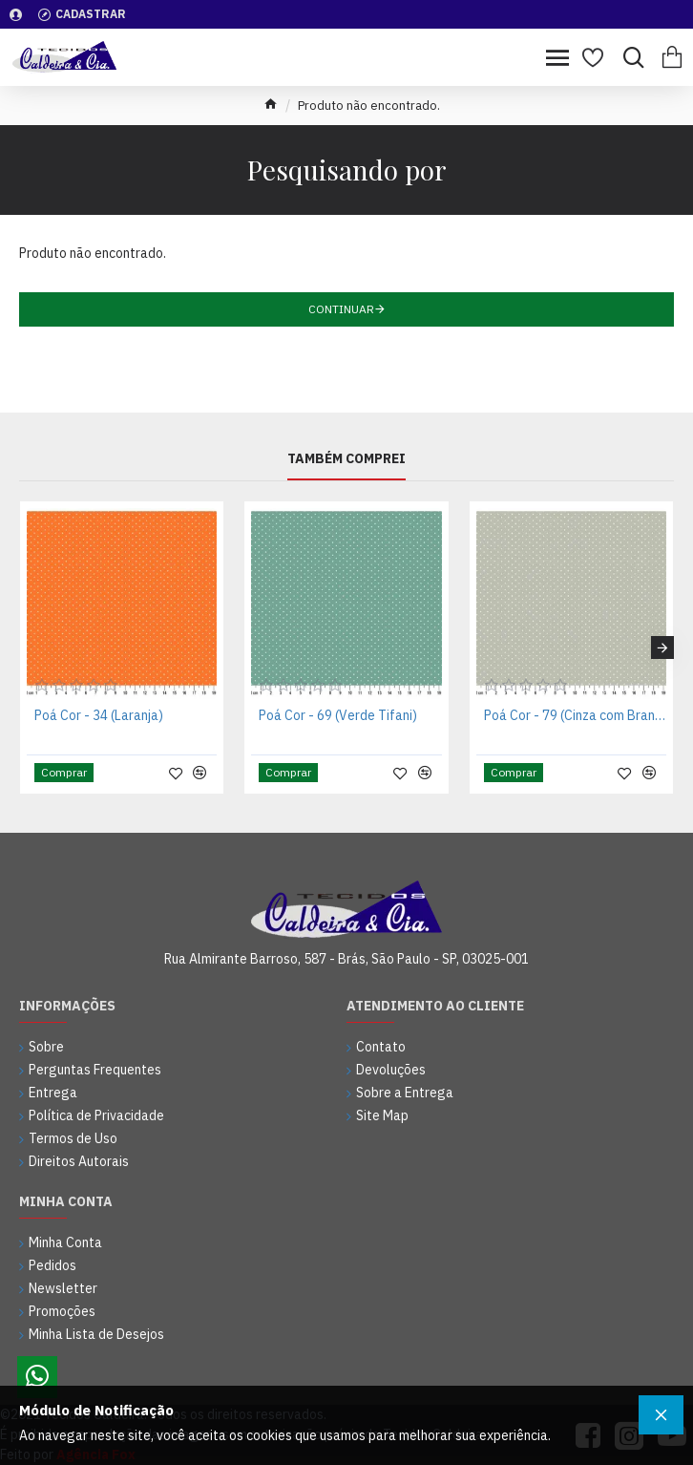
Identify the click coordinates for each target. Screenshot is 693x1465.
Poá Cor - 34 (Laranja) (98, 715)
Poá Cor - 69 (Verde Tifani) (338, 715)
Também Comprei (346, 459)
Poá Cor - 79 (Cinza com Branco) (575, 715)
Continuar (341, 309)
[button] (662, 647)
